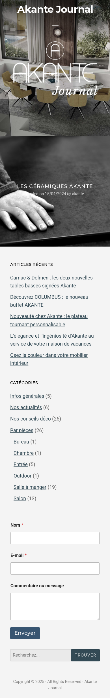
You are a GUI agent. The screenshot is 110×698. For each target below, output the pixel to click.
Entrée (21, 464)
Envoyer (25, 633)
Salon (20, 498)
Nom (16, 525)
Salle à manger (30, 487)
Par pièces (21, 430)
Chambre (24, 453)
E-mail (18, 555)
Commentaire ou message (37, 585)
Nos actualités (26, 407)
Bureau (21, 442)
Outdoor (23, 476)
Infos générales (27, 396)
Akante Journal (55, 9)
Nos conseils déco (30, 419)
